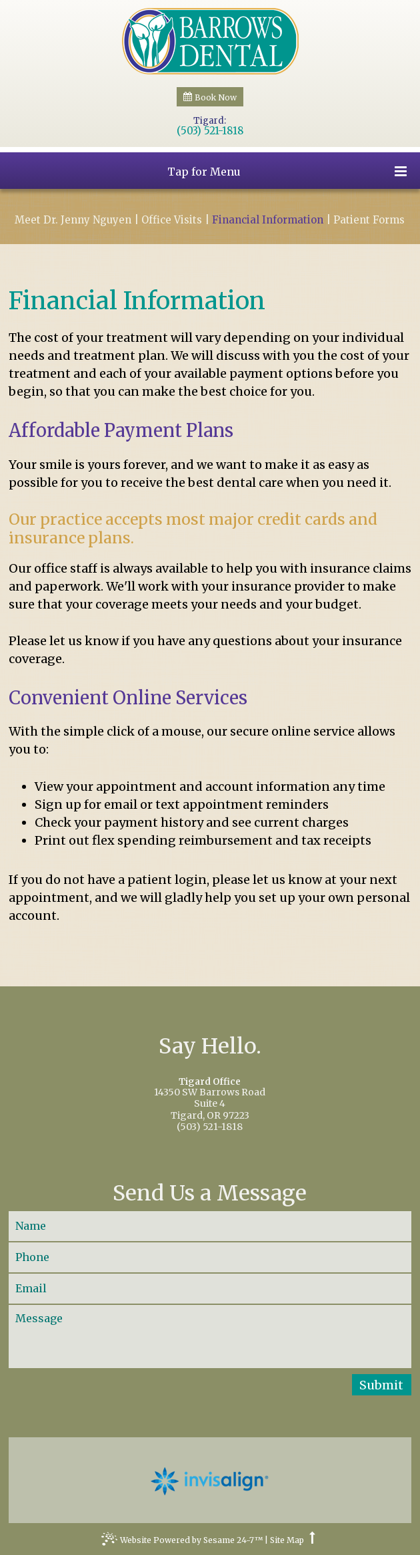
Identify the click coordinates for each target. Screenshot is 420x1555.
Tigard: (209, 120)
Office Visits (171, 220)
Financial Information (267, 220)
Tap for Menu (287, 171)
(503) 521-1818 (210, 131)
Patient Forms (369, 220)
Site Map (287, 1540)
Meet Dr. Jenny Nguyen (73, 220)
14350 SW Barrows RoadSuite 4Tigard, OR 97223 (210, 1099)
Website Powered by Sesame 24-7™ (182, 1541)
